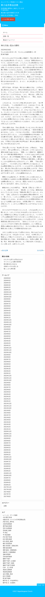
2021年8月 (7, 413)
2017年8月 (7, 492)
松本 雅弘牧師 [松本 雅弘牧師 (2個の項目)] (7, 539)
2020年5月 (7, 447)
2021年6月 (7, 417)
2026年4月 (7, 283)
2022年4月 (7, 394)
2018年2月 (7, 485)
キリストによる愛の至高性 (12, 261)
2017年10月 (7, 489)
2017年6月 (7, 496)
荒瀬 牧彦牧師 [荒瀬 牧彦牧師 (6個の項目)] (7, 572)
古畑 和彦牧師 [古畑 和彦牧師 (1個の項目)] (7, 524)
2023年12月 (7, 348)
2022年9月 (7, 382)
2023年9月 (7, 355)
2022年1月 (7, 401)
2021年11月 (7, 406)
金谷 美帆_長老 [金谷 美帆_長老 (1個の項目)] (8, 574)
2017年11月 (7, 487)
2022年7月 (7, 387)
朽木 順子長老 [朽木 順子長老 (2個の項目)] (7, 537)
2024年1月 (7, 345)
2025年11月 (7, 294)
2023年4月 (7, 366)
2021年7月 (7, 415)
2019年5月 (7, 466)
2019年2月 (7, 471)
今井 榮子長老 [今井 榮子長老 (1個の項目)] (7, 517)
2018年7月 (7, 478)
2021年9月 (7, 410)
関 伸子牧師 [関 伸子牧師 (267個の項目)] (6, 578)
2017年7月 (7, 494)
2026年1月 (7, 290)
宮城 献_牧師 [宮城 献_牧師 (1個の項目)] (7, 530)
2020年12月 (7, 431)
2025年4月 (7, 310)
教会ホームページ (9, 40)
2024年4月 (7, 338)
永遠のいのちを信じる (11, 266)
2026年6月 (7, 278)
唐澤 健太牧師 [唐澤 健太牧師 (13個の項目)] (7, 526)
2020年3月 (7, 452)
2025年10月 (7, 297)
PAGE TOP (41, 585)
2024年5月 (7, 336)
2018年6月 (7, 480)
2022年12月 (7, 375)
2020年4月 (7, 450)
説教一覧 (6, 36)
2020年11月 (7, 434)
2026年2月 (7, 287)
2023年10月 (7, 352)
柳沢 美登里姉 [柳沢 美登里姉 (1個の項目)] (7, 543)
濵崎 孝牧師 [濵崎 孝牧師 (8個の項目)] (6, 554)
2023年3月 (7, 368)
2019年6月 (7, 464)
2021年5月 (7, 420)
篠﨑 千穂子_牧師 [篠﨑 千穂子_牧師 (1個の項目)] (8, 563)
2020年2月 (7, 454)
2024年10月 (7, 324)
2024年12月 (7, 320)
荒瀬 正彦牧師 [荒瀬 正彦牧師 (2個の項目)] (7, 569)
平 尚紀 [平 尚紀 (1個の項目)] (5, 532)
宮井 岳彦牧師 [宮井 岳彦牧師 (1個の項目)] (7, 528)
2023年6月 (7, 361)
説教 (5, 506)
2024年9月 (7, 327)
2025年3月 (7, 313)
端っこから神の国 (9, 268)
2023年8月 (7, 357)
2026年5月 (7, 280)
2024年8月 (7, 329)
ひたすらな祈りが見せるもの (13, 259)
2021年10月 (7, 408)
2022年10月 (7, 380)
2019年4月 (7, 468)
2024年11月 (7, 322)
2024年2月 (7, 343)
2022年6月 (7, 389)
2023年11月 (7, 350)
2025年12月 (7, 292)
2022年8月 (7, 385)
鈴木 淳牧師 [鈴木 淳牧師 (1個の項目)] (6, 576)
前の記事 (5, 250)
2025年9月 (7, 299)
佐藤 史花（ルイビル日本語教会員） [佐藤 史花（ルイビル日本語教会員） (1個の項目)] (14, 519)
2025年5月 (7, 308)
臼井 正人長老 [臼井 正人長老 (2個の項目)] (8, 567)
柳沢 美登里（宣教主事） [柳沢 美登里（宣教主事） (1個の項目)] (11, 545)
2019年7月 (7, 461)
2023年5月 (7, 364)
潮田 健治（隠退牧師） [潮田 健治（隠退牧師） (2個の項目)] (10, 550)
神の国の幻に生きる (10, 264)
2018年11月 (7, 473)
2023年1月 (7, 373)
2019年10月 (7, 459)
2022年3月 (7, 396)
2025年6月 (7, 306)
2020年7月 (7, 443)
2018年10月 (7, 475)
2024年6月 (7, 334)
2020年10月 (7, 436)
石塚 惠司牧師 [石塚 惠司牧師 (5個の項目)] (7, 556)
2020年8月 (7, 440)
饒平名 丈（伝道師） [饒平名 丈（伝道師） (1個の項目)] (9, 582)
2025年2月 (7, 315)
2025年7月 (7, 303)
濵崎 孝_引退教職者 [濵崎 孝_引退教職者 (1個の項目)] (9, 552)
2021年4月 (7, 422)
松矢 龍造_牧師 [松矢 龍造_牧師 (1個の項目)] (8, 541)
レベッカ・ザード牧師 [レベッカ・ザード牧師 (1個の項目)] (10, 515)
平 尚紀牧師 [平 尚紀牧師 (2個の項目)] (6, 535)
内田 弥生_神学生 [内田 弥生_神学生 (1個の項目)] (8, 522)
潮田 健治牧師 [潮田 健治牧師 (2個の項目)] (7, 548)
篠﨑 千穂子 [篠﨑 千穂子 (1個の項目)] (6, 559)
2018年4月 (7, 482)
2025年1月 (7, 317)
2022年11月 (7, 378)
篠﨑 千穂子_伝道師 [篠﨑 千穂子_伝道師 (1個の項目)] (9, 561)
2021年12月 (7, 403)
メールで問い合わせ (8, 19)
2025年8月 (7, 301)
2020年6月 (7, 445)
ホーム (5, 32)
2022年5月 (7, 392)
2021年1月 (7, 429)
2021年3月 (7, 424)
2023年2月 (7, 371)
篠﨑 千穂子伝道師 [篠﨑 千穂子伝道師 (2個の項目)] (9, 565)
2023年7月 (7, 359)
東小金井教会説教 (9, 5)
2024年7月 (7, 331)
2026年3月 (7, 285)
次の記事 (40, 250)
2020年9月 (7, 438)
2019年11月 (7, 457)
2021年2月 (7, 427)
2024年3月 (7, 341)
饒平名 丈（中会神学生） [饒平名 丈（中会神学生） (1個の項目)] (11, 580)
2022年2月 (7, 399)
